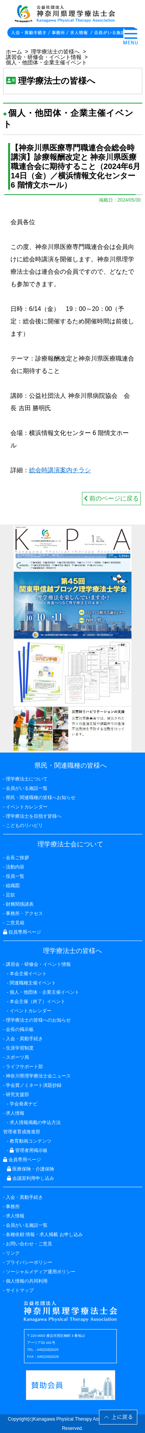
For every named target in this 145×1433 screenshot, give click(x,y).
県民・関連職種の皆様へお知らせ (40, 797)
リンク (13, 1253)
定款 (10, 895)
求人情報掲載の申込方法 (35, 1122)
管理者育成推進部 (21, 1131)
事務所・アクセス (24, 913)
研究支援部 (17, 1094)
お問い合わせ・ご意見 (29, 1244)
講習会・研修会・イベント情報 (44, 57)
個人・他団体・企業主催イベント (46, 62)
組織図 (13, 885)
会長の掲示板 (20, 1029)
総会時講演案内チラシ (60, 470)
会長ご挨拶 (17, 857)
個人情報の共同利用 (27, 1281)
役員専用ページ (22, 932)
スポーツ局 (17, 1057)
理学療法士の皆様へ (55, 51)
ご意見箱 (15, 922)
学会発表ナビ (24, 1104)
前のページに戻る (111, 498)
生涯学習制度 (20, 1048)
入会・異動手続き (24, 1197)
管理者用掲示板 (29, 1150)
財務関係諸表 (20, 904)
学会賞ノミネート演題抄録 (33, 1085)
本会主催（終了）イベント (37, 1001)
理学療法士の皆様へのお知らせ (38, 1020)
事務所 (13, 1206)
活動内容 (15, 867)
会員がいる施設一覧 (27, 1225)
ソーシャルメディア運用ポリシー (40, 1271)
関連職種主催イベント (33, 983)
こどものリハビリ (24, 825)
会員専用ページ (22, 1159)
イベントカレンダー (27, 807)
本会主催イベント (28, 973)
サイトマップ (20, 1290)
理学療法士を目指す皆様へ (33, 816)
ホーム (14, 51)
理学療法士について (27, 779)
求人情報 (15, 1216)
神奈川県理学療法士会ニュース (38, 1076)
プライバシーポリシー (29, 1262)
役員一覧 (15, 876)
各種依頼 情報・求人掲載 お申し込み (44, 1234)
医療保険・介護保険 (30, 1169)
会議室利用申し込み (30, 1178)
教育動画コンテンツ (30, 1141)
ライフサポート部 (24, 1066)
